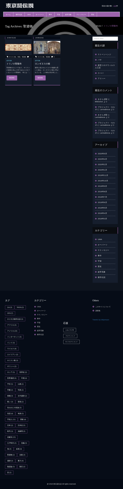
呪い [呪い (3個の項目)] (10, 402)
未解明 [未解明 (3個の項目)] (21, 431)
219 (115, 6)
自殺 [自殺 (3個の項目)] (22, 455)
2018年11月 (103, 175)
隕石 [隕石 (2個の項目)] (22, 467)
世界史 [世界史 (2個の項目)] (23, 372)
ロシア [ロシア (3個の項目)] (11, 372)
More (12, 78)
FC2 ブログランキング (71, 341)
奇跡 (19, 57)
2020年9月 (102, 154)
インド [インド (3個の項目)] (11, 343)
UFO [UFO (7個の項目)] (10, 313)
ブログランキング (70, 336)
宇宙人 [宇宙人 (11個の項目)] (11, 419)
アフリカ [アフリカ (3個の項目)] (11, 325)
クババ (100, 73)
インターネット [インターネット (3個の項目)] (14, 337)
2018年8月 (102, 191)
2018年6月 (102, 202)
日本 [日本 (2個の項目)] (10, 425)
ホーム (8, 14)
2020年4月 (102, 159)
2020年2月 (102, 164)
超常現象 (68, 14)
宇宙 (58, 14)
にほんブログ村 (69, 330)
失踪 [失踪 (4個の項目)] (10, 413)
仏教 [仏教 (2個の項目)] (21, 384)
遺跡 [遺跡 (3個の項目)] (10, 461)
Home (98, 26)
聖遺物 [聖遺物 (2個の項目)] (11, 455)
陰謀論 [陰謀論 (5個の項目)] (11, 467)
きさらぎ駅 (102, 99)
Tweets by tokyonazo (100, 319)
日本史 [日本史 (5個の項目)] (21, 425)
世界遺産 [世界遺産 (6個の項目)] (11, 378)
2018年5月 (102, 208)
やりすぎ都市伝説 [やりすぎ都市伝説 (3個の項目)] (15, 319)
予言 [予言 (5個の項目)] (10, 384)
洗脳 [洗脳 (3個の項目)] (24, 443)
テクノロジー (81, 14)
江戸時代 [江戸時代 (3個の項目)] (11, 443)
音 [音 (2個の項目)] (9, 472)
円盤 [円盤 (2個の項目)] (10, 390)
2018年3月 (102, 219)
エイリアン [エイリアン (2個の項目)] (12, 354)
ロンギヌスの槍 (42, 63)
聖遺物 (24, 57)
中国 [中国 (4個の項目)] (24, 378)
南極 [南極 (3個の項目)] (10, 396)
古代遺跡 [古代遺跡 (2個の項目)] (22, 396)
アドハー (101, 78)
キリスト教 (12, 57)
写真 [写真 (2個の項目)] (21, 390)
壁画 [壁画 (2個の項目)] (21, 402)
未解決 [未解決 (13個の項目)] (11, 437)
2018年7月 (102, 197)
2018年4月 (102, 213)
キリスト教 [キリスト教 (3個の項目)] (12, 360)
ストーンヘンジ (104, 54)
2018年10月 (103, 181)
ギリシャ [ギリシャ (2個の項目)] (11, 366)
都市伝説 (19, 14)
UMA (29, 14)
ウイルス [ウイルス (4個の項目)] (11, 349)
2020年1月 (102, 170)
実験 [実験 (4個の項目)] (23, 419)
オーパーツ (40, 14)
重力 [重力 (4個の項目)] (21, 461)
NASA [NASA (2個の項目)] (20, 307)
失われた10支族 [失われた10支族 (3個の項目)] (14, 408)
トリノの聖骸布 (111, 26)
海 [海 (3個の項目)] (9, 449)
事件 (50, 14)
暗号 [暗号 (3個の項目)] (10, 431)
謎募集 (98, 311)
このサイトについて (103, 307)
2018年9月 (102, 186)
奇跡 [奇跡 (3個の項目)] (21, 413)
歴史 (92, 14)
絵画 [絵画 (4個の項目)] (19, 449)
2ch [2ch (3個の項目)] (9, 307)
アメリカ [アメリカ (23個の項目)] (12, 331)
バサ (100, 60)
